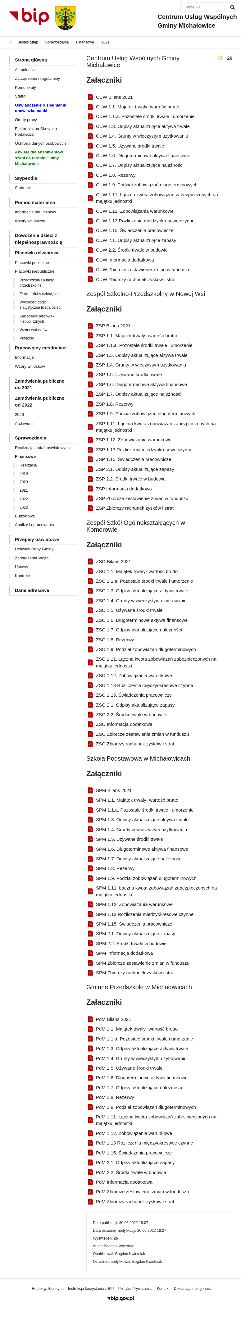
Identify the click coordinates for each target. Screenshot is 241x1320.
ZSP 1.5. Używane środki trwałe (129, 374)
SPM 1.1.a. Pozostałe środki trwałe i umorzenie (144, 809)
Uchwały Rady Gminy (34, 549)
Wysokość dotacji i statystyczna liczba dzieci (40, 305)
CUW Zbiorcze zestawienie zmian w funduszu (143, 269)
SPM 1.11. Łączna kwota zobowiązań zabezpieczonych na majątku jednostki (156, 891)
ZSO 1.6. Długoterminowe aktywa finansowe (142, 620)
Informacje (24, 357)
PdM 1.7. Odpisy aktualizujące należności (139, 1087)
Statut (20, 96)
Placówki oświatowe (37, 252)
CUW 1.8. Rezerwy (116, 175)
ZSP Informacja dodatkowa (124, 488)
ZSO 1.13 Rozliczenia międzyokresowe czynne (144, 685)
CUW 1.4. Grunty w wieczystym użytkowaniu (142, 136)
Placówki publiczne (32, 262)
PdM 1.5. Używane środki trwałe (129, 1068)
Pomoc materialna (35, 202)
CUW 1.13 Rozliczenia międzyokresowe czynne (145, 220)
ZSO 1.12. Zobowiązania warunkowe (134, 675)
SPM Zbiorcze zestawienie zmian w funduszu (142, 963)
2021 (24, 490)
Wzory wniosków (30, 221)
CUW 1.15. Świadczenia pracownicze (134, 230)
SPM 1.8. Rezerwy (115, 868)
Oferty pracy (26, 119)
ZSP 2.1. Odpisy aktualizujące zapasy (135, 469)
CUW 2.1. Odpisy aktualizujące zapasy (136, 240)
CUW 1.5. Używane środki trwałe (130, 145)
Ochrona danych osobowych (40, 143)
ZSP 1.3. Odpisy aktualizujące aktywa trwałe (142, 355)
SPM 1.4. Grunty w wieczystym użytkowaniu (141, 829)
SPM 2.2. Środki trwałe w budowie (131, 943)
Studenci (23, 187)
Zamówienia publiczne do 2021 (39, 384)
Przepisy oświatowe (37, 539)
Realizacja (28, 465)
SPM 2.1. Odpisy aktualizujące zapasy (135, 933)
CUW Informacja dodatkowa (125, 259)
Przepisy (27, 338)
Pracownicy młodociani (41, 347)
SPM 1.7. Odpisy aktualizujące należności (139, 858)
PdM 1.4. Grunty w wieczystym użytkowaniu (141, 1058)
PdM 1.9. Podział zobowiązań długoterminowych (146, 1107)
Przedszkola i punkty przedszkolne (37, 283)
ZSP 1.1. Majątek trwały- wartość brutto (136, 335)
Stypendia (26, 178)
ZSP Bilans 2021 (113, 325)
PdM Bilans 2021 (113, 1019)
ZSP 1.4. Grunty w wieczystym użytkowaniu (141, 364)
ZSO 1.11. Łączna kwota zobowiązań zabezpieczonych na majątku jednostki (156, 662)
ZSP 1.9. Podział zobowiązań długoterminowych (145, 413)
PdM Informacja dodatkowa (124, 1182)
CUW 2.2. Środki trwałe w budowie (132, 250)
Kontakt (163, 1288)
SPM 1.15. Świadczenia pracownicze (134, 923)
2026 (19, 414)
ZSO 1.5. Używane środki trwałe (129, 610)
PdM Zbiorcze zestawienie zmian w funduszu (142, 1191)
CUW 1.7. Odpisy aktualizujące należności (140, 165)
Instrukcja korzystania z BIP (91, 1288)
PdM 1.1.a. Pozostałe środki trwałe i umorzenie (144, 1038)
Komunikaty (25, 87)
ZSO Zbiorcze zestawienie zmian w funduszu (142, 734)
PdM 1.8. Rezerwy (115, 1097)
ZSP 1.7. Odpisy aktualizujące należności (138, 394)
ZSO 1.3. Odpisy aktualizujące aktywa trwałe (142, 590)
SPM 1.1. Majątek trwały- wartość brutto (137, 800)
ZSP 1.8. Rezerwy (115, 404)
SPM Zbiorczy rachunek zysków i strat (135, 972)
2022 (24, 499)
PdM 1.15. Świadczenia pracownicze (134, 1152)
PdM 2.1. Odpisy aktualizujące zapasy (135, 1162)
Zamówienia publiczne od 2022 (39, 401)
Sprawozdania (30, 437)
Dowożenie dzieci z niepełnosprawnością (38, 238)
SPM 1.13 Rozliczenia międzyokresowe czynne (144, 914)
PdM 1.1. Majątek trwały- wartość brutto (137, 1028)
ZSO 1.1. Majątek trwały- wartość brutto (137, 571)
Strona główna (31, 59)
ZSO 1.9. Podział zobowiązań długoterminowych (146, 649)
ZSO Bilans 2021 (113, 561)
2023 (24, 507)
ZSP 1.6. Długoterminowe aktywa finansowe (141, 384)
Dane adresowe (32, 590)
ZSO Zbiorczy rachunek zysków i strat (135, 743)
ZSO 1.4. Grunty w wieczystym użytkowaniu (141, 600)
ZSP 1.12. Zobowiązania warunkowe (133, 439)
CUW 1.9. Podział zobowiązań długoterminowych (147, 184)
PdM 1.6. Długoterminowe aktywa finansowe (142, 1077)
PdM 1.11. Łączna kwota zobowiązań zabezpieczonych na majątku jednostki (156, 1120)
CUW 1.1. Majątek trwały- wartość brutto (137, 106)
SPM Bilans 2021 (114, 790)
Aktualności (25, 69)
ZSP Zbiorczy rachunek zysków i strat (135, 508)
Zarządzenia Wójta (31, 558)
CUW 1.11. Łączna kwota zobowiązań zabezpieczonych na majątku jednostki (157, 198)
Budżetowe (25, 516)
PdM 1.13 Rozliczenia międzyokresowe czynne (144, 1142)
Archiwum (24, 423)
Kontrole (22, 575)
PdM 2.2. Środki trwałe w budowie (131, 1172)
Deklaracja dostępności (193, 1288)
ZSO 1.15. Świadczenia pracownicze (134, 695)
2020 (24, 482)
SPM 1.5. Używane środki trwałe (129, 839)
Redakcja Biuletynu (48, 1288)
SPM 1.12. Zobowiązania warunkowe (134, 904)
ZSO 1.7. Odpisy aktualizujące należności (139, 629)
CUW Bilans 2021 (114, 97)
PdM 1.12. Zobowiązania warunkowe (134, 1133)
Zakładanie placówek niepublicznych (37, 319)
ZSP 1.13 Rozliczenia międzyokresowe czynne (144, 449)
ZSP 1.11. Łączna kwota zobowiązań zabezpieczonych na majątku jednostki (156, 427)
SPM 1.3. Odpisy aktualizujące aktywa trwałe (142, 819)
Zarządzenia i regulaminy (37, 78)
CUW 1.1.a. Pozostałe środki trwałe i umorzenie (145, 116)
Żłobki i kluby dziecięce (39, 294)
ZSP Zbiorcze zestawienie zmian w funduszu (142, 498)
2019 (24, 473)
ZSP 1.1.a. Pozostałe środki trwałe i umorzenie (144, 345)
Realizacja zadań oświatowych (42, 447)
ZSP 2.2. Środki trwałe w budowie (131, 478)
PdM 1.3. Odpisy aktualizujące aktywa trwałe (142, 1048)
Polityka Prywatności (135, 1288)
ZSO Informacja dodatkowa (124, 724)
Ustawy (21, 566)
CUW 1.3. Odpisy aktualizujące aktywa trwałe (143, 126)
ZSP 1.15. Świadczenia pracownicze (133, 459)
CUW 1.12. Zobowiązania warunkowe (135, 211)
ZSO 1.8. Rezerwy (115, 639)
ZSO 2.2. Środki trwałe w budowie (131, 714)
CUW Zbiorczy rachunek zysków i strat (136, 279)
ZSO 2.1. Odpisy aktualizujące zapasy (135, 705)
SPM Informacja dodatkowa (124, 953)
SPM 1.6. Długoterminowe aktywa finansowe (142, 849)
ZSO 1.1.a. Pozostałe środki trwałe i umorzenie (144, 581)
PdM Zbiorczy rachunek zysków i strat (135, 1201)
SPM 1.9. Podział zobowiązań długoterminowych (146, 878)
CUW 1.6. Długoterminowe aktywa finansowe (142, 155)
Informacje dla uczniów (35, 212)
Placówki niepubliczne (34, 271)
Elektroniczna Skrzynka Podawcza (36, 131)
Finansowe (25, 456)
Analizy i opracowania (34, 524)
